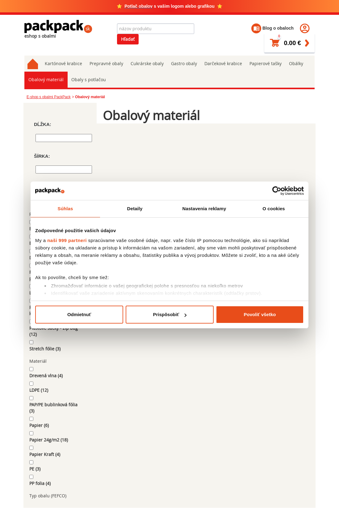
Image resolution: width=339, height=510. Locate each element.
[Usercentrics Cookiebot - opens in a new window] (277, 190)
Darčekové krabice (223, 63)
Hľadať (128, 39)
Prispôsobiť (169, 314)
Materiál (38, 361)
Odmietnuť (79, 314)
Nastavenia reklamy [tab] (204, 208)
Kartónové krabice (63, 63)
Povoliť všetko (260, 314)
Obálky (296, 63)
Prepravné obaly (106, 63)
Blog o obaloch (272, 28)
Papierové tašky (265, 63)
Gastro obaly (184, 63)
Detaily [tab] (135, 208)
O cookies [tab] (273, 208)
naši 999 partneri (67, 240)
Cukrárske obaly (147, 63)
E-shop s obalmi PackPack (49, 97)
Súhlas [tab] (65, 208)
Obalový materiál (45, 79)
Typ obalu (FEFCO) (47, 496)
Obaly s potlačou (88, 79)
